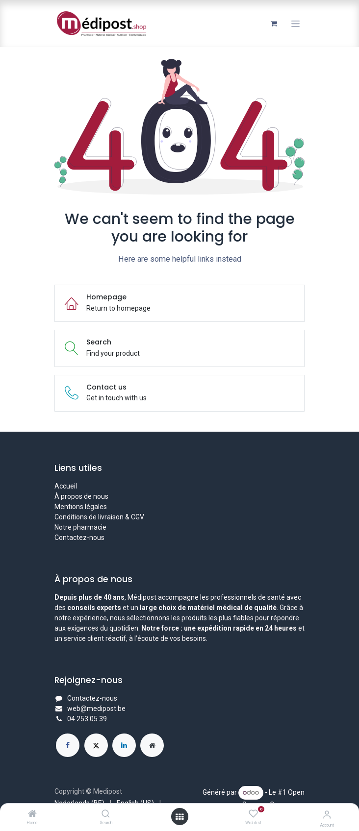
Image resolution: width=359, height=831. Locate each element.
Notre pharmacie (80, 527)
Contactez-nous (79, 537)
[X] (96, 745)
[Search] (105, 814)
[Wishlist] (253, 814)
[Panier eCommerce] (273, 23)
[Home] (32, 814)
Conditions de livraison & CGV (99, 517)
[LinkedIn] (124, 745)
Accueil (65, 486)
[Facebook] (67, 745)
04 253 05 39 (87, 719)
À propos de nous (81, 496)
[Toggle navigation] (295, 24)
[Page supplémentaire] (152, 745)
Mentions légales (80, 507)
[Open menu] (179, 817)
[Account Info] (327, 814)
